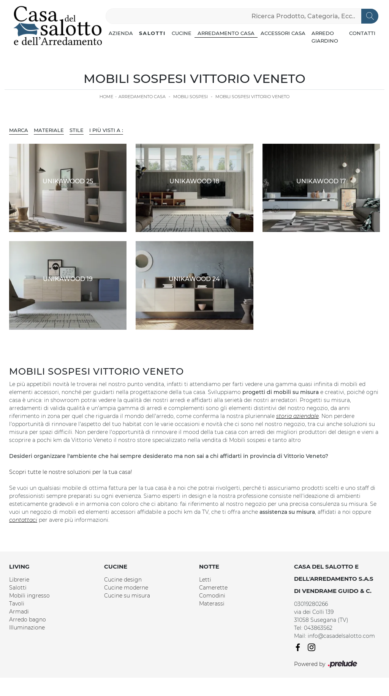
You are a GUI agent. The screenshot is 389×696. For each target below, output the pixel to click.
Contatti (362, 33)
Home (106, 96)
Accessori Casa (283, 33)
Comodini (212, 595)
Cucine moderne (126, 587)
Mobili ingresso (29, 595)
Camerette (213, 587)
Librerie (19, 579)
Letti (205, 579)
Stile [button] (77, 130)
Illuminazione (27, 627)
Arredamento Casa (226, 33)
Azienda (121, 33)
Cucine (181, 33)
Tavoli (16, 603)
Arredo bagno (27, 619)
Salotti (152, 33)
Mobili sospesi (190, 96)
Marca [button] (18, 130)
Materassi (212, 603)
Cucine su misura (127, 595)
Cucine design (123, 579)
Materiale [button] (49, 130)
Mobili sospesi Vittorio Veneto (252, 96)
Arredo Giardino (325, 37)
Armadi (19, 611)
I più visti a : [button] (106, 130)
